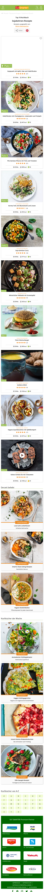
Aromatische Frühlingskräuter (22, 657)
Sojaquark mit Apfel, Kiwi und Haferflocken (22, 71)
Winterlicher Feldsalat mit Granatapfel (22, 295)
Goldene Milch (22, 385)
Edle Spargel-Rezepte (22, 780)
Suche (37, 8)
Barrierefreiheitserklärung (16, 887)
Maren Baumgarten (22, 26)
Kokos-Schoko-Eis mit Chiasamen (22, 475)
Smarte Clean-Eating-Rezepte (22, 567)
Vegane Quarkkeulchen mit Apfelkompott (22, 430)
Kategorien (33, 887)
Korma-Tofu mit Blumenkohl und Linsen (22, 206)
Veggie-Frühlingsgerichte (22, 698)
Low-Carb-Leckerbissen (22, 526)
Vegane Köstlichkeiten (22, 608)
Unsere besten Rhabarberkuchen (22, 739)
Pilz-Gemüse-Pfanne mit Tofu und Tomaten (22, 161)
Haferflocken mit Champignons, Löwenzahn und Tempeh (22, 116)
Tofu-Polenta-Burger (22, 340)
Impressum (16, 883)
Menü (2, 8)
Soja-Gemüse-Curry (22, 250)
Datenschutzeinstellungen (22, 885)
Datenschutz (27, 883)
